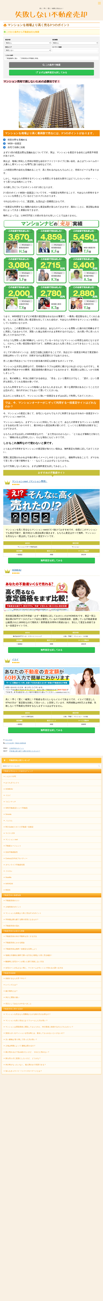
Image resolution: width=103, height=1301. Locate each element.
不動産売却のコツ (12, 900)
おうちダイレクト (12, 783)
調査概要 (62, 1087)
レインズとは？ (11, 985)
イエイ (15, 659)
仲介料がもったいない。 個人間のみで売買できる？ (25, 1065)
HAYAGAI (9, 884)
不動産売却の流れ (12, 926)
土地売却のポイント (16, 748)
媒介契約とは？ (11, 991)
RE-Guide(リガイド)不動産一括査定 (19, 827)
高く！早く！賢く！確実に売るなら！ (51, 1098)
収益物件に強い (12, 58)
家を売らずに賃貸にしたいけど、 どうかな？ (23, 1058)
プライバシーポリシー (50, 1087)
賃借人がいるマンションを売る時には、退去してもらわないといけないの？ (35, 1033)
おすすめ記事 (9, 743)
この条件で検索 (52, 65)
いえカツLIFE (10, 776)
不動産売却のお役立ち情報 (13, 931)
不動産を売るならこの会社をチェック (18, 771)
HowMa (8, 877)
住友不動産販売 (11, 852)
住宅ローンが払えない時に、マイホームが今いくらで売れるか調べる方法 (34, 968)
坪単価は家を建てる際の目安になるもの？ (24, 751)
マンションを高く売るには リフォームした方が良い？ (26, 1020)
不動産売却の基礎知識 (12, 895)
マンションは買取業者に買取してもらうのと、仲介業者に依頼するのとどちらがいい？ (39, 1027)
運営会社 (30, 1087)
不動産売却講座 (9, 973)
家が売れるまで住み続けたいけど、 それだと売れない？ (27, 1052)
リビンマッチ (10, 802)
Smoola (8, 814)
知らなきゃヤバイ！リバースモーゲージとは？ (23, 1071)
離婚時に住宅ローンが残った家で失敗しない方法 (24, 961)
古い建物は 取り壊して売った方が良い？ (21, 1039)
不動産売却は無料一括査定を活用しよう (21, 949)
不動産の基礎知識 (20, 743)
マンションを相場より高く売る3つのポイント (23, 913)
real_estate (8, 740)
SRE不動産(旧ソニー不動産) (16, 808)
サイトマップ (71, 1087)
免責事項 (38, 1087)
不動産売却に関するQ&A (13, 1009)
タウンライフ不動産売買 (15, 865)
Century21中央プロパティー (16, 858)
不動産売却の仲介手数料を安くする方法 (21, 936)
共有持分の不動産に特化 (29, 58)
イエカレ (8, 871)
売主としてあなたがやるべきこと (18, 1004)
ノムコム (8, 821)
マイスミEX (10, 833)
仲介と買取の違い (12, 997)
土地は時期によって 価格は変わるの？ (20, 1046)
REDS (7, 890)
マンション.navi (11, 839)
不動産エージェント (13, 846)
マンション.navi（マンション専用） (29, 481)
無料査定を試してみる (51, 560)
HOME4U (16, 570)
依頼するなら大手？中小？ (15, 978)
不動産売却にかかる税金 (15, 943)
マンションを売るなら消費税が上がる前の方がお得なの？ (28, 1014)
